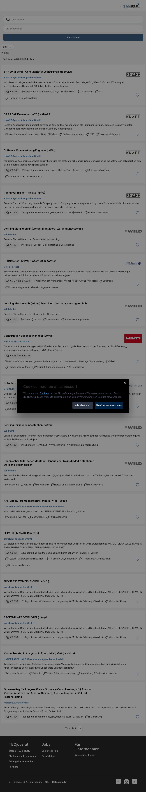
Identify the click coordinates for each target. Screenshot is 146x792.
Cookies (44, 393)
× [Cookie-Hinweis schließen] (125, 382)
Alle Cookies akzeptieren (109, 405)
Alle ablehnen (82, 405)
